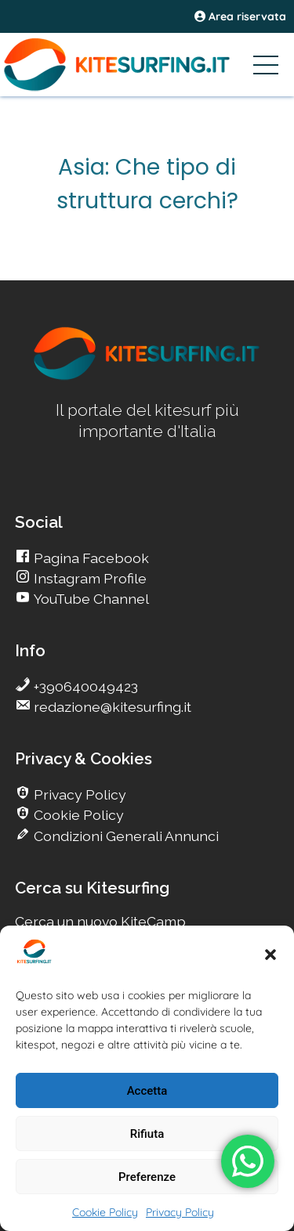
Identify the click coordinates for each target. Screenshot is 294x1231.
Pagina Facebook (90, 558)
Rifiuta (147, 1134)
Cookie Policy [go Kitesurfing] (77, 815)
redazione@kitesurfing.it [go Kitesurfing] (111, 707)
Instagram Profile (89, 578)
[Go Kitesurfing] (147, 64)
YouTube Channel (90, 598)
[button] (270, 954)
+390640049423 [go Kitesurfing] (84, 686)
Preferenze (147, 1177)
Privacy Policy (180, 1212)
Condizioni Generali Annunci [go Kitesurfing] (125, 836)
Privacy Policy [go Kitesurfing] (78, 794)
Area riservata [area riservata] (240, 16)
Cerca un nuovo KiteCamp (100, 921)
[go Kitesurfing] (147, 377)
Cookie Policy (105, 1212)
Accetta (147, 1091)
